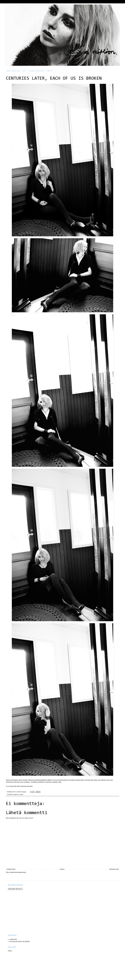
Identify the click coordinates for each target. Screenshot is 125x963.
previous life (13, 939)
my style (21, 794)
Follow (10, 951)
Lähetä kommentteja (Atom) (17, 872)
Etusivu (62, 869)
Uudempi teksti (10, 869)
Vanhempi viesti (114, 869)
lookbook (15, 794)
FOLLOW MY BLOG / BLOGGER (20, 941)
